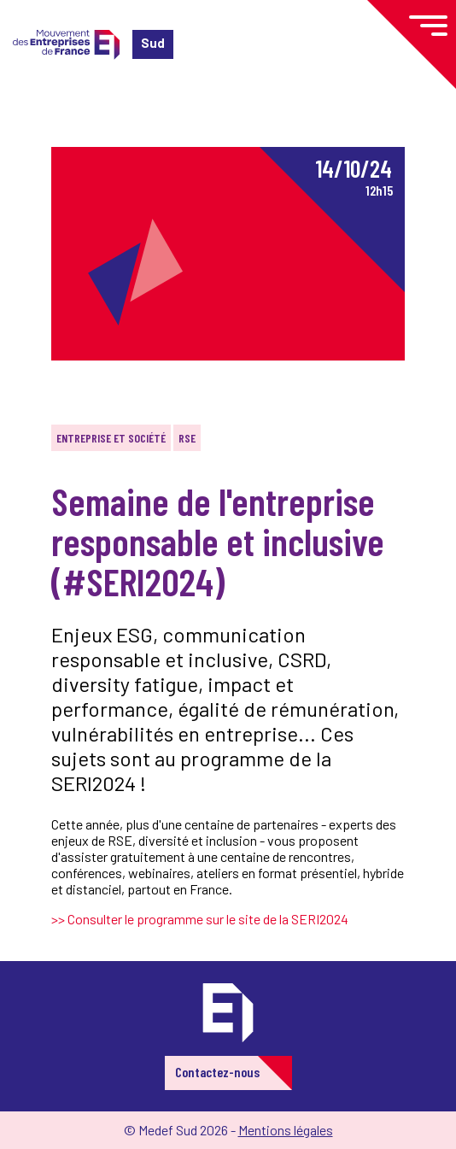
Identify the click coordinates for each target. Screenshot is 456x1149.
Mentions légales (285, 1130)
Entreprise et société (111, 438)
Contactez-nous (217, 1072)
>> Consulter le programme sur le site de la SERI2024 (199, 919)
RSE (187, 438)
